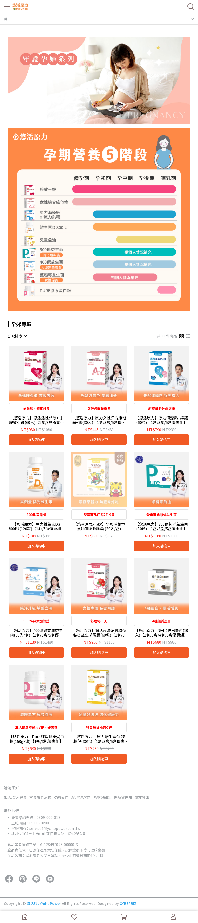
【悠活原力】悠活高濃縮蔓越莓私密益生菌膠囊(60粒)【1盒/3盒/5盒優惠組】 (99, 632)
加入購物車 (36, 439)
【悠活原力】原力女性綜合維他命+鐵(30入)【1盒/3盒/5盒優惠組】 (99, 420)
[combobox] (17, 336)
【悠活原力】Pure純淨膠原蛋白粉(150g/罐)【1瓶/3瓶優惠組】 (36, 739)
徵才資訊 (142, 797)
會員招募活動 (40, 797)
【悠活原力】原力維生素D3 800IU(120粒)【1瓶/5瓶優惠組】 (36, 526)
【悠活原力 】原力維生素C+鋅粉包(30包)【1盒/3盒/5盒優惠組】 (99, 739)
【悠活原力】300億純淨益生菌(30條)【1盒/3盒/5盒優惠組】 (161, 526)
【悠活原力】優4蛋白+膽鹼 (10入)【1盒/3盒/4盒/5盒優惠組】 (161, 632)
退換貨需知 (123, 797)
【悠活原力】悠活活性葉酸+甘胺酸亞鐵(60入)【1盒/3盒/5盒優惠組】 (36, 420)
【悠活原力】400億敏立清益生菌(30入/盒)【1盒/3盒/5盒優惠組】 (36, 632)
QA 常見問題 (81, 797)
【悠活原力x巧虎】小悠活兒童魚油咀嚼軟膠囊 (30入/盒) (99, 526)
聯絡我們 (61, 797)
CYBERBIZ (128, 903)
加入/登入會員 (15, 797)
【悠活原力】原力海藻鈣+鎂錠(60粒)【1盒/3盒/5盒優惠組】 (161, 420)
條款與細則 (102, 797)
